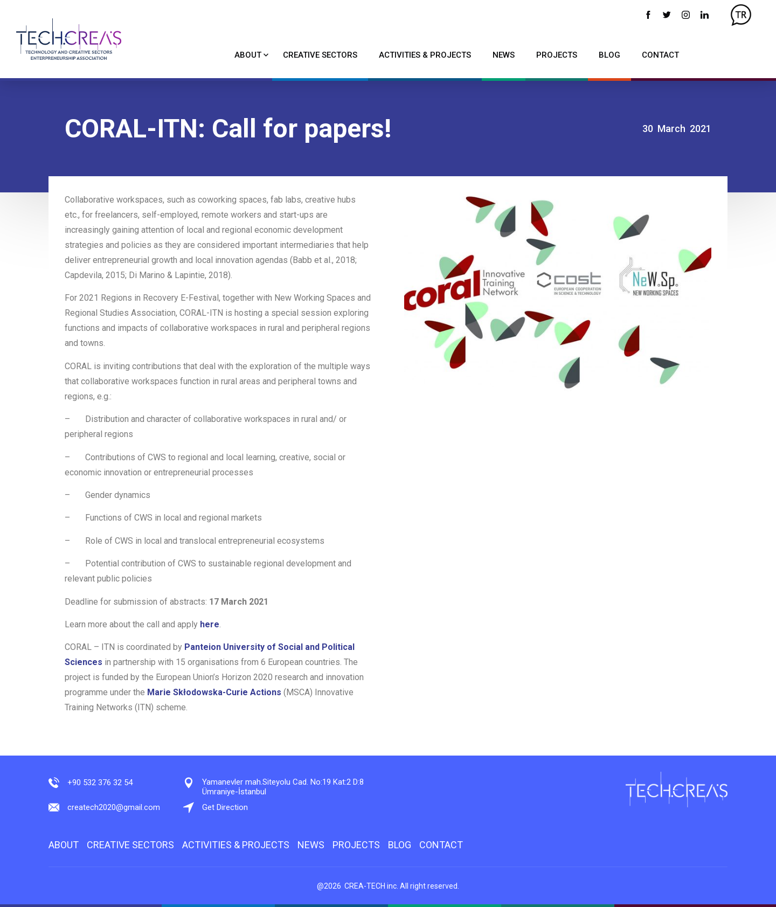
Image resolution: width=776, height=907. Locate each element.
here (209, 624)
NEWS (504, 55)
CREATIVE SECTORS (320, 55)
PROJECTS (556, 55)
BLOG (609, 55)
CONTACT (660, 55)
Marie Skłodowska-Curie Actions (214, 692)
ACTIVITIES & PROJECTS (425, 55)
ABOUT (247, 55)
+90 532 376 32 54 (100, 782)
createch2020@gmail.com (113, 807)
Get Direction (225, 807)
